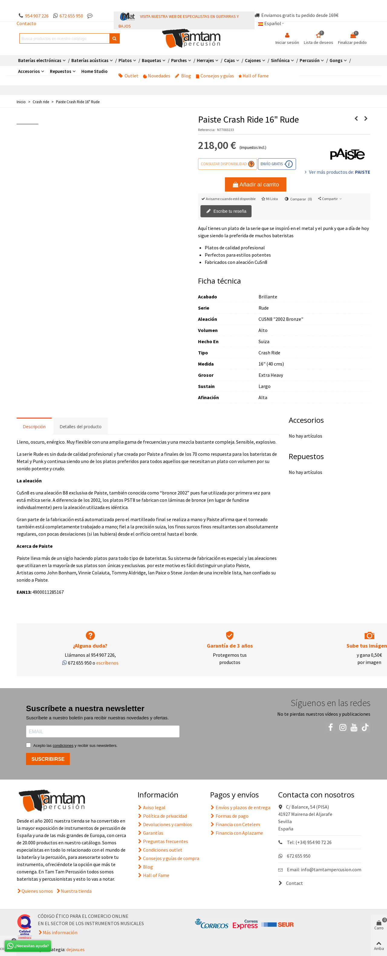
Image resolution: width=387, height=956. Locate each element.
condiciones (63, 745)
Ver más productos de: (336, 172)
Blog (183, 76)
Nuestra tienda (76, 891)
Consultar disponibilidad (224, 163)
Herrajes (205, 60)
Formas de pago (229, 816)
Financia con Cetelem (235, 824)
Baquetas (151, 60)
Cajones (253, 60)
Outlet (128, 76)
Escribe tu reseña (226, 212)
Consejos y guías (215, 76)
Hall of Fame (254, 76)
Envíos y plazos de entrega (240, 807)
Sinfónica (280, 60)
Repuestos (60, 71)
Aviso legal (151, 807)
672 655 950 (71, 16)
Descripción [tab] (34, 426)
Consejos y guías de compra (168, 858)
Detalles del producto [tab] (81, 426)
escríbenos (107, 663)
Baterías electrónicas (39, 60)
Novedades (156, 76)
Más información (60, 932)
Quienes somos (37, 891)
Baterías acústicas (90, 60)
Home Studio (94, 71)
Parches (179, 60)
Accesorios (29, 71)
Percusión (310, 60)
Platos (125, 60)
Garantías (150, 832)
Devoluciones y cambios (165, 824)
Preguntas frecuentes (163, 841)
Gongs (336, 60)
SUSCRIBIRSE (47, 759)
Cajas (229, 60)
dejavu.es (75, 949)
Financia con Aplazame (236, 832)
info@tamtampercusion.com (331, 869)
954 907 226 (37, 16)
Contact (290, 883)
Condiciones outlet (160, 849)
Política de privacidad (162, 816)
